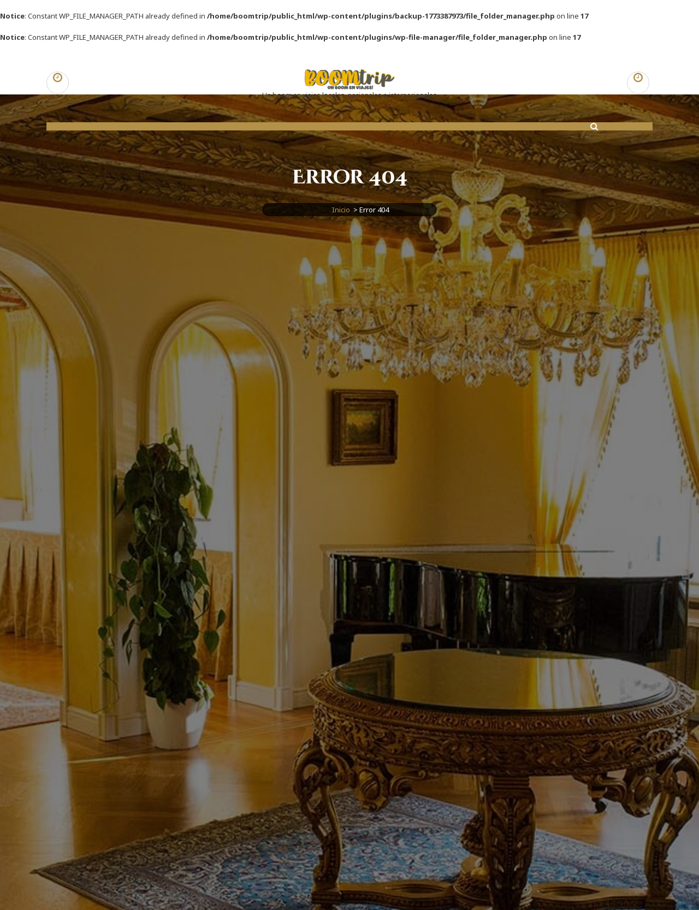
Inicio (341, 210)
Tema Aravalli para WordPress (419, 895)
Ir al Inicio (349, 772)
